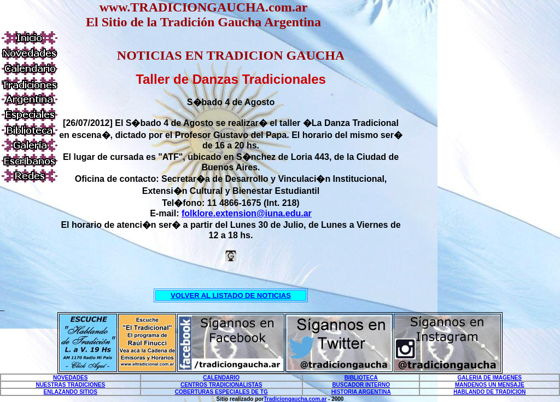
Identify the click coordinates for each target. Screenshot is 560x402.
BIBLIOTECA (361, 378)
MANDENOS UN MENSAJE (489, 385)
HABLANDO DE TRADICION (489, 392)
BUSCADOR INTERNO (361, 385)
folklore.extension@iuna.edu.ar (247, 213)
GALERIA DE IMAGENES (490, 378)
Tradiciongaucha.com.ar (295, 399)
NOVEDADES (70, 378)
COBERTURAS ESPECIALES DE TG (221, 392)
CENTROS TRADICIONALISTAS (221, 385)
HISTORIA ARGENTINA (361, 392)
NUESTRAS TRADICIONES (70, 385)
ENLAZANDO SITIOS (70, 392)
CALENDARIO (221, 378)
